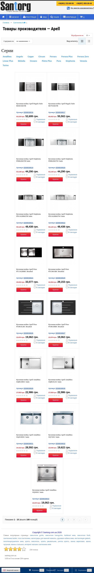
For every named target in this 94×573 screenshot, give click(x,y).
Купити (23, 124)
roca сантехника (24, 538)
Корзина (41, 570)
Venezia (83, 61)
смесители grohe (36, 535)
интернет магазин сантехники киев (38, 544)
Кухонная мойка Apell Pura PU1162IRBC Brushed (26, 270)
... (80, 520)
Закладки (61, 570)
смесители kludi (83, 535)
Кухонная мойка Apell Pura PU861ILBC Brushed (26, 325)
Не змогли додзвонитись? (80, 8)
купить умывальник (48, 541)
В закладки (39, 122)
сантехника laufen (10, 538)
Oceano (33, 61)
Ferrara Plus (67, 56)
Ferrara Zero (83, 56)
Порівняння (39, 119)
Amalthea (7, 56)
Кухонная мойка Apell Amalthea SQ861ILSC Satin (60, 381)
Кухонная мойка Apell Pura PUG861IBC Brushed (58, 270)
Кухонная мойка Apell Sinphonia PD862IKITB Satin (28, 160)
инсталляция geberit (82, 538)
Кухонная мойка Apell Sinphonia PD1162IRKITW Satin (60, 215)
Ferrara (53, 56)
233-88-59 (66, 3)
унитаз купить (63, 541)
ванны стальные (17, 544)
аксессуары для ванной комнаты (43, 538)
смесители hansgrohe (53, 535)
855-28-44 (84, 3)
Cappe (31, 56)
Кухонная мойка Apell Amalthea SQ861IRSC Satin (28, 381)
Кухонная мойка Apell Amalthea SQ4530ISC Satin (28, 436)
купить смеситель (32, 541)
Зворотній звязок (10, 570)
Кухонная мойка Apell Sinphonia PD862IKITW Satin (60, 160)
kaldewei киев (69, 535)
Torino (6, 65)
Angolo (19, 56)
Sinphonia (70, 61)
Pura (59, 61)
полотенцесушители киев (13, 541)
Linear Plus (8, 61)
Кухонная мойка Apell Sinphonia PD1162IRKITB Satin (28, 215)
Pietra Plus (47, 61)
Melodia (21, 61)
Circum (41, 56)
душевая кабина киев (65, 538)
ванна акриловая (78, 541)
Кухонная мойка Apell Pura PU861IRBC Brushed (58, 325)
